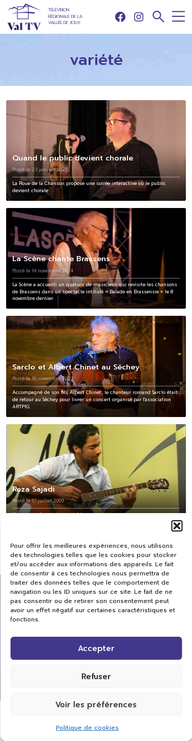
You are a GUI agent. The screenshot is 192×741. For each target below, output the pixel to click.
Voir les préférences (96, 704)
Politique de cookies (87, 727)
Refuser (96, 676)
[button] (177, 526)
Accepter (96, 648)
